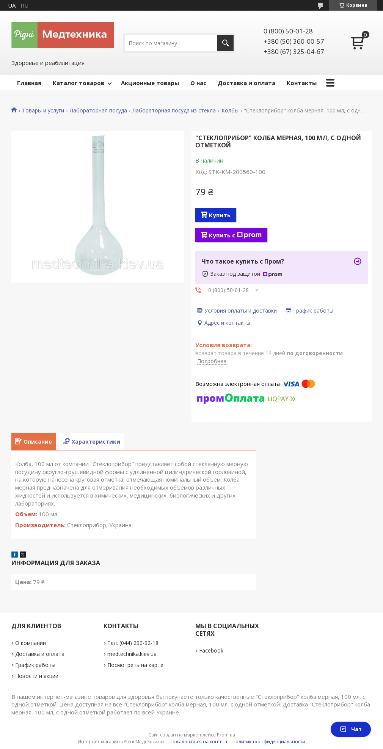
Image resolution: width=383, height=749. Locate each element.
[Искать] (225, 43)
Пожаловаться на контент (199, 741)
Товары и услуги (43, 110)
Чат (351, 729)
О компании (30, 642)
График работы (35, 664)
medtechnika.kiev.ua (132, 653)
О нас (198, 83)
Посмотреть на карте (135, 664)
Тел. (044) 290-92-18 (133, 642)
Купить (220, 215)
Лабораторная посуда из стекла (174, 110)
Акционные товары (150, 83)
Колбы (230, 110)
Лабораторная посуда (98, 110)
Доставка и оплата (246, 83)
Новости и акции (36, 675)
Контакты (302, 83)
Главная (29, 83)
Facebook (211, 650)
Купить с (235, 235)
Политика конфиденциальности (268, 741)
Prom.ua (226, 735)
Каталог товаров (78, 83)
